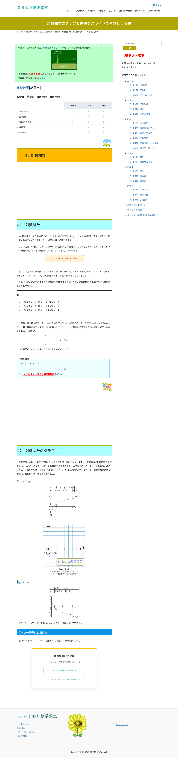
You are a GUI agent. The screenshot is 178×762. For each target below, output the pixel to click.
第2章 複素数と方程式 (144, 127)
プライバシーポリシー (27, 735)
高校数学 (23, 87)
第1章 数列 (138, 156)
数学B (130, 153)
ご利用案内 (74, 683)
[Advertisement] (64, 190)
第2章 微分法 (139, 175)
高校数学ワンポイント (137, 204)
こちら (41, 77)
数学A (130, 100)
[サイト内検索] (129, 48)
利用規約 (21, 731)
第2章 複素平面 (140, 194)
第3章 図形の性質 (141, 114)
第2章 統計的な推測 (143, 162)
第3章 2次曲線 (140, 199)
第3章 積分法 (139, 180)
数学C (130, 185)
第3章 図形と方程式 (143, 132)
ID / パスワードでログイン (64, 674)
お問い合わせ (122, 728)
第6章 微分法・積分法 (144, 148)
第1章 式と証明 (140, 122)
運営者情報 (22, 739)
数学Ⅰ (130, 81)
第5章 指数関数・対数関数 (146, 143)
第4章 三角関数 (140, 138)
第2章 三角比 (139, 90)
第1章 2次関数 (140, 84)
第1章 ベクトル (140, 189)
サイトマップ (23, 727)
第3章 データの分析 (143, 95)
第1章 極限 (138, 170)
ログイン (157, 5)
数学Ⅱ (130, 119)
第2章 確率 (138, 108)
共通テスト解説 (134, 209)
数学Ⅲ (130, 167)
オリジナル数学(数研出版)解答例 (142, 215)
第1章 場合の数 (140, 103)
